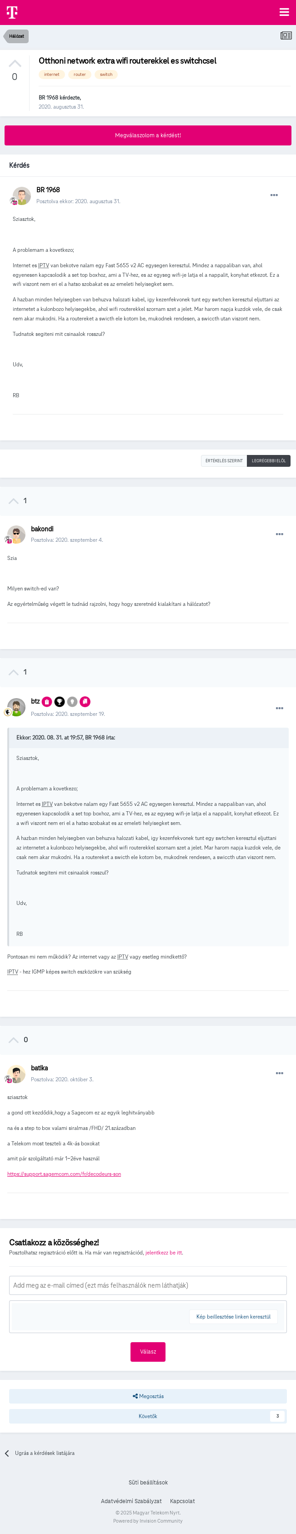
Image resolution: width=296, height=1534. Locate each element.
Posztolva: (67, 539)
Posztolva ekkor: (78, 201)
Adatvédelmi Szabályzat (131, 1501)
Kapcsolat (182, 1501)
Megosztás (148, 1396)
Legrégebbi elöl (269, 461)
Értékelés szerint (224, 461)
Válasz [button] (148, 1351)
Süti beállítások (148, 1482)
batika (39, 1068)
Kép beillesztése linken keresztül (233, 1316)
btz (35, 701)
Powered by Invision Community (148, 1521)
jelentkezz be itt (163, 1252)
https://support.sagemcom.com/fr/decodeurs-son (64, 1173)
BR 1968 (48, 97)
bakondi (42, 529)
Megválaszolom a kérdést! (148, 135)
